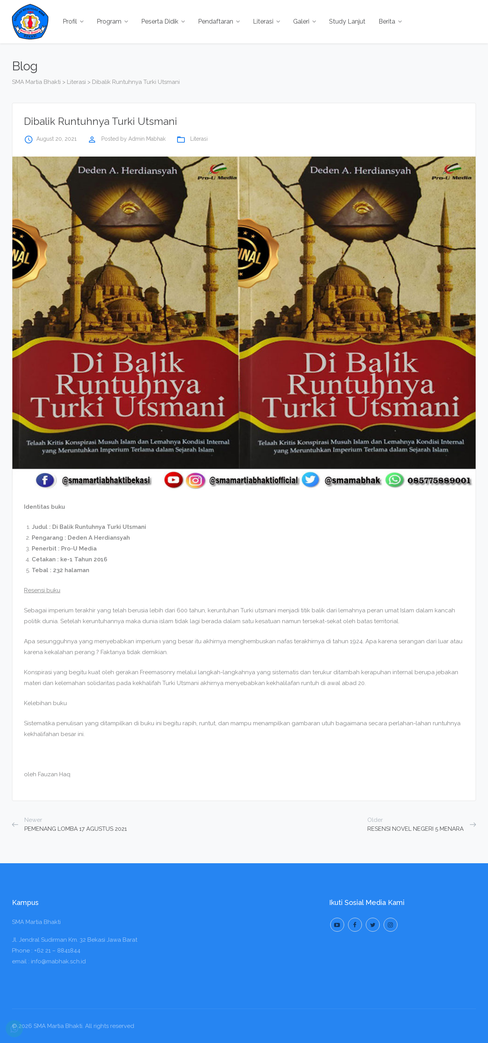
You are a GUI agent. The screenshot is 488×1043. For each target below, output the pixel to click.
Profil (73, 21)
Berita (390, 21)
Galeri (304, 21)
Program (112, 21)
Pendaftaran (219, 21)
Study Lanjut (347, 21)
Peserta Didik (163, 21)
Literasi (266, 21)
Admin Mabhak (147, 139)
